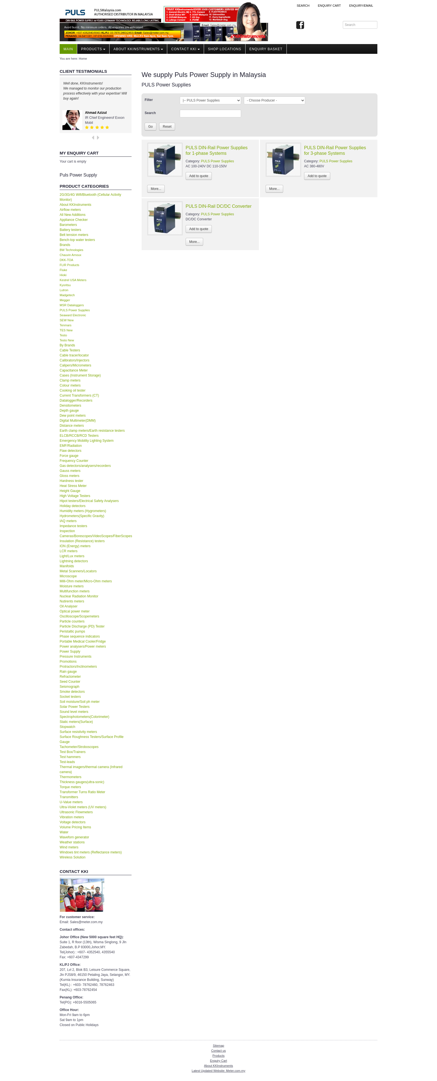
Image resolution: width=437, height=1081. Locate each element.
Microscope (68, 576)
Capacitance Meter (74, 370)
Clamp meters (70, 380)
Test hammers (70, 757)
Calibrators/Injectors (74, 360)
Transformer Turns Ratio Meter (82, 792)
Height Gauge (70, 491)
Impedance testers (73, 526)
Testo (63, 335)
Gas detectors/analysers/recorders (85, 466)
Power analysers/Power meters (83, 646)
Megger (65, 300)
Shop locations (224, 49)
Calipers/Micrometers (75, 365)
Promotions (68, 661)
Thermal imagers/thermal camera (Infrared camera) (91, 769)
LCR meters (68, 551)
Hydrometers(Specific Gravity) (82, 516)
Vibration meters (72, 817)
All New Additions (73, 215)
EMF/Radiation (71, 446)
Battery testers (70, 230)
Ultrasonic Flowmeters (76, 812)
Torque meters (70, 787)
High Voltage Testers (75, 496)
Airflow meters (70, 210)
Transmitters (69, 797)
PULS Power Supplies (75, 310)
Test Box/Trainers (73, 752)
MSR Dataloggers (72, 305)
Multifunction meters (74, 591)
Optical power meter (74, 611)
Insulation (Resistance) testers (82, 541)
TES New (66, 330)
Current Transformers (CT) (79, 395)
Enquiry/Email (361, 5)
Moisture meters (72, 586)
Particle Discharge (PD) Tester (82, 626)
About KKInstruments (138, 49)
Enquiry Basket (266, 49)
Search (303, 5)
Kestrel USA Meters (73, 280)
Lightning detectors (74, 561)
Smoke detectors (72, 692)
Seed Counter (70, 682)
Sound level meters (74, 712)
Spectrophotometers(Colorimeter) (84, 717)
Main (68, 49)
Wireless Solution (73, 857)
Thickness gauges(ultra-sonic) (82, 782)
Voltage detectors (73, 822)
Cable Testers (70, 350)
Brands (65, 245)
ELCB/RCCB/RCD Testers (79, 436)
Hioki (63, 275)
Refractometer (70, 677)
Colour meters (70, 385)
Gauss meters (70, 471)
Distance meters (72, 426)
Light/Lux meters (72, 556)
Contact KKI (185, 49)
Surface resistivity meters (78, 732)
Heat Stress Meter (73, 486)
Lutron (64, 290)
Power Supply (70, 651)
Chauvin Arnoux (70, 255)
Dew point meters (73, 416)
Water (64, 832)
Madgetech (67, 295)
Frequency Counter (74, 461)
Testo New (67, 340)
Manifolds (67, 566)
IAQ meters (68, 521)
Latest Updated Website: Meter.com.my (218, 1070)
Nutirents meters (72, 601)
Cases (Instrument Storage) (80, 375)
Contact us (218, 1050)
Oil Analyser (68, 606)
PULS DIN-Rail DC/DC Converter (219, 206)
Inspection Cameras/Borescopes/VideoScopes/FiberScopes (96, 533)
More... (156, 189)
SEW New (67, 320)
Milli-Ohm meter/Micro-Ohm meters (86, 581)
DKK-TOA (66, 260)
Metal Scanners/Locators (78, 571)
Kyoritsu (65, 285)
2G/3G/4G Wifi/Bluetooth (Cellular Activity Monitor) (90, 197)
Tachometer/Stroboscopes (79, 747)
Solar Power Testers (74, 707)
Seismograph (69, 687)
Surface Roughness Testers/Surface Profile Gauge (91, 739)
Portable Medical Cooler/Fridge (83, 641)
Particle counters (72, 621)
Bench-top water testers (77, 240)
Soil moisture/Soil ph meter (79, 702)
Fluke (63, 270)
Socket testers (70, 697)
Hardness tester (71, 481)
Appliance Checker (74, 220)
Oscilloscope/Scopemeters (79, 616)
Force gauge (69, 456)
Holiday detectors (73, 506)
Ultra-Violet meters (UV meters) (83, 807)
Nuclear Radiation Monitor (79, 596)
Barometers (68, 225)
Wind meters (69, 847)
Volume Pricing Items (75, 827)
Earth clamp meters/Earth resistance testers (92, 431)
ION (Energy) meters (75, 546)
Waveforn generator (74, 837)
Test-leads (67, 762)
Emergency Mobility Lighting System (86, 441)
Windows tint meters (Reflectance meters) (91, 852)
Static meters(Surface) (76, 722)
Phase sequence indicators (80, 636)
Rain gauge (68, 672)
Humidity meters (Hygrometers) (83, 511)
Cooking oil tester (73, 390)
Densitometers (70, 405)
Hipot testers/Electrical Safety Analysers (89, 501)
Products (93, 49)
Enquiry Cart (218, 1060)
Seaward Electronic (73, 315)
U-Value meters (71, 802)
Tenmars (65, 325)
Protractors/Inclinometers (78, 667)
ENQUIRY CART (329, 5)
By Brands (67, 345)
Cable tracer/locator (74, 355)
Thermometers (70, 777)
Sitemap (218, 1045)
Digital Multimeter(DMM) (78, 421)
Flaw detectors (70, 451)
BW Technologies (71, 250)
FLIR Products (69, 265)
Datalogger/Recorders (76, 400)
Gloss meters (69, 476)
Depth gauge (69, 410)
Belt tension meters (74, 235)
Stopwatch (67, 727)
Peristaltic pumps (72, 631)
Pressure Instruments (75, 656)
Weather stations (72, 842)
